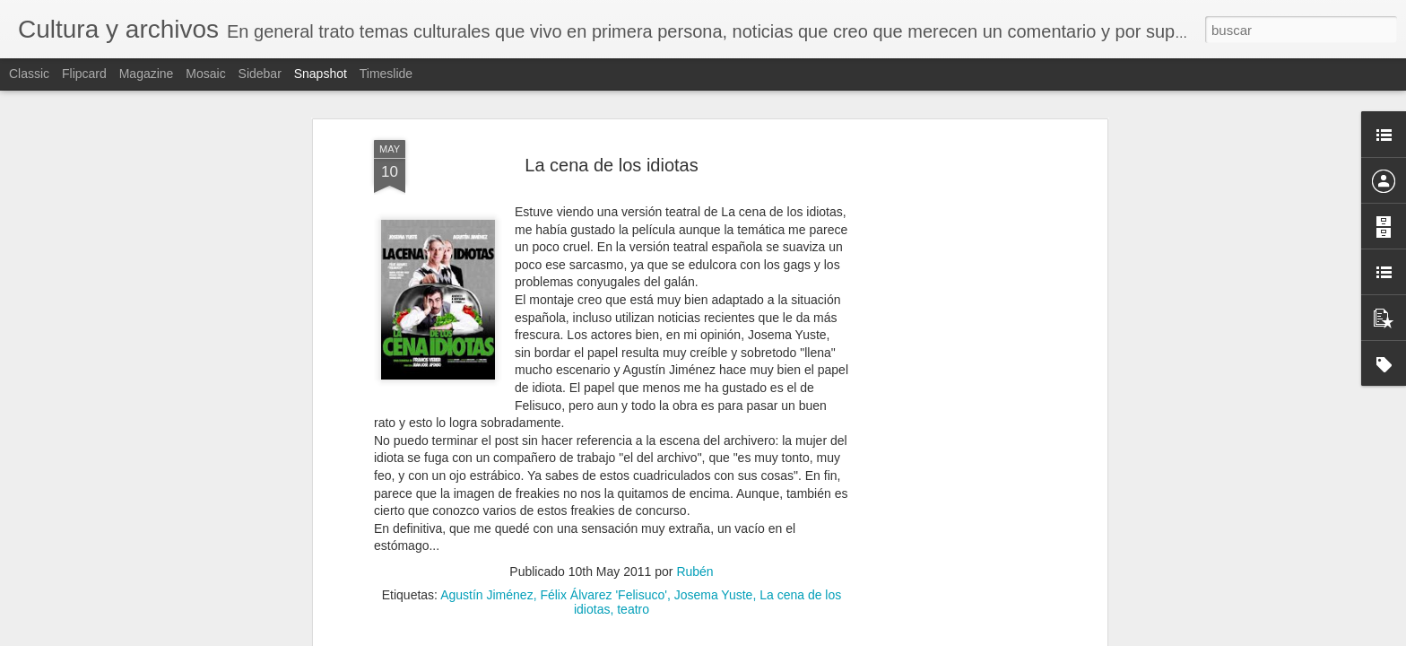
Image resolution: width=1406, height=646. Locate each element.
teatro (633, 606)
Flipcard (84, 73)
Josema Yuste (713, 592)
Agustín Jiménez (487, 592)
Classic (29, 73)
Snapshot (320, 73)
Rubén (694, 569)
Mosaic (205, 73)
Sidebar (260, 73)
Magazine (146, 73)
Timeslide (386, 73)
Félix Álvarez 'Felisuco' (603, 592)
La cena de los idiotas (611, 161)
